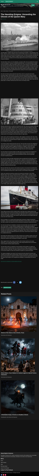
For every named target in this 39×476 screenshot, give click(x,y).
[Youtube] (3, 475)
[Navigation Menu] (37, 5)
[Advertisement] (19, 90)
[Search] (37, 1)
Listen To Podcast (9, 1)
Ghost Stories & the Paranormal (6, 337)
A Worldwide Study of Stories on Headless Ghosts (14, 416)
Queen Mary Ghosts (7, 289)
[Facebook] (1, 475)
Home (2, 460)
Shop (2, 464)
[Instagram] (5, 475)
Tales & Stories (3, 462)
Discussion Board (4, 466)
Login (33, 5)
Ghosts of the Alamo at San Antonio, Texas (12, 334)
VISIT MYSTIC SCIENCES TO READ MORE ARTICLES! (11, 263)
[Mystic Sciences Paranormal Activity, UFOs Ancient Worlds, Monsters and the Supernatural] (12, 5)
